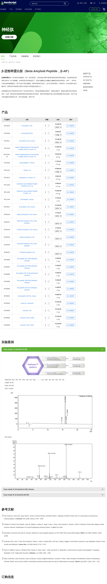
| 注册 (85, 3)
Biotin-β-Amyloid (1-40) (27, 237)
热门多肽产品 (87, 80)
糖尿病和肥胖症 (88, 87)
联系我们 (36, 56)
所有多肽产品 (87, 76)
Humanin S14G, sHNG (27, 318)
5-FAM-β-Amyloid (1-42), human (27, 229)
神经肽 (85, 90)
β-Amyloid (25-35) (27, 133)
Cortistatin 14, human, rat (27, 177)
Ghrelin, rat (27, 170)
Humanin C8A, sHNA (27, 325)
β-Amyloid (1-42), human (27, 141)
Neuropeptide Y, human (27, 163)
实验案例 (25, 56)
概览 (3, 56)
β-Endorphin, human (27, 199)
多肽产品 (12, 62)
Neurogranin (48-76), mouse (27, 296)
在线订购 (9, 37)
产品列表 (13, 56)
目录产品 (4, 62)
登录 (79, 3)
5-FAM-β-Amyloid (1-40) (27, 252)
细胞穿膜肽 (86, 83)
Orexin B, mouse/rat (27, 303)
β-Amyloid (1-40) (27, 126)
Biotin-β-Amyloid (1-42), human (27, 214)
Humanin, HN (27, 310)
